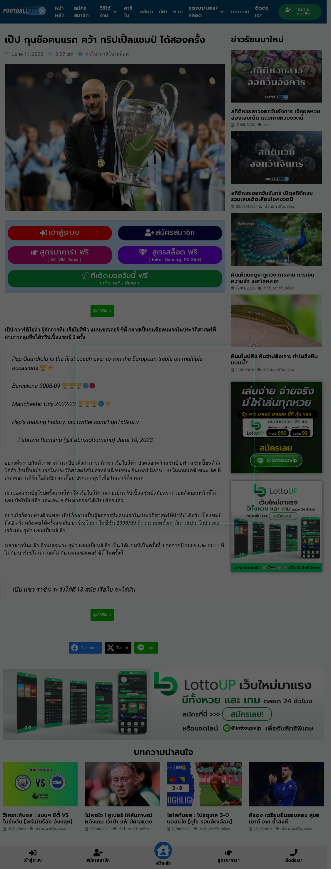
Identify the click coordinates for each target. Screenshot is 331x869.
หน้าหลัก (60, 11)
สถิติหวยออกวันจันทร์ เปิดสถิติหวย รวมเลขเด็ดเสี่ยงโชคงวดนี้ (274, 196)
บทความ (244, 11)
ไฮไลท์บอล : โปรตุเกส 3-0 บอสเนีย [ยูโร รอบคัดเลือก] (201, 819)
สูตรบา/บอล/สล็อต (209, 11)
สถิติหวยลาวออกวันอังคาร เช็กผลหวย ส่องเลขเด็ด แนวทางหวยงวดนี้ (277, 114)
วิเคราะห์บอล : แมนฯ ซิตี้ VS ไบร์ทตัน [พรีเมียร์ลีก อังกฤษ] (37, 819)
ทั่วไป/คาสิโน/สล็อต (109, 54)
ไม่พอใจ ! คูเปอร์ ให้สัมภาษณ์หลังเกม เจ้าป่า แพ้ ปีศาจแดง (119, 819)
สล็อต (148, 11)
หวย (180, 11)
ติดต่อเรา (265, 11)
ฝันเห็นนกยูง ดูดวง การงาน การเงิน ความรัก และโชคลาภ (274, 278)
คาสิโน (130, 11)
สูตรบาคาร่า (232, 860)
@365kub (104, 311)
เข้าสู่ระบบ (33, 860)
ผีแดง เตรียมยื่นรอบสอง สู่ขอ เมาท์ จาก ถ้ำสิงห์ (287, 819)
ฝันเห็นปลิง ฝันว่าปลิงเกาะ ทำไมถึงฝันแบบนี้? (276, 359)
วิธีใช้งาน (110, 11)
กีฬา (165, 11)
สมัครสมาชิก (82, 11)
